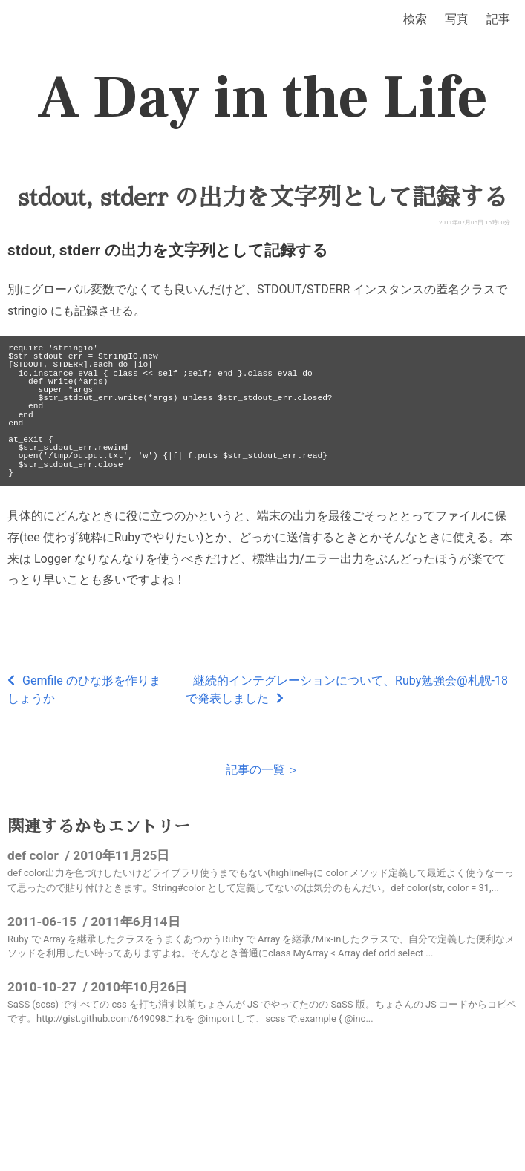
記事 (498, 19)
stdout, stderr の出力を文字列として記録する (262, 197)
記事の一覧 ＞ (263, 770)
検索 (415, 19)
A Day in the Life (262, 98)
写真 (457, 19)
